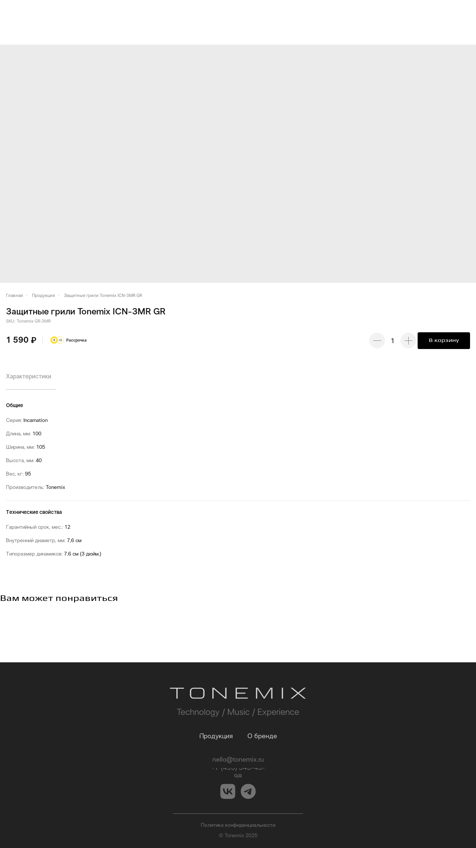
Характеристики (28, 377)
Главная (14, 295)
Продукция (43, 295)
